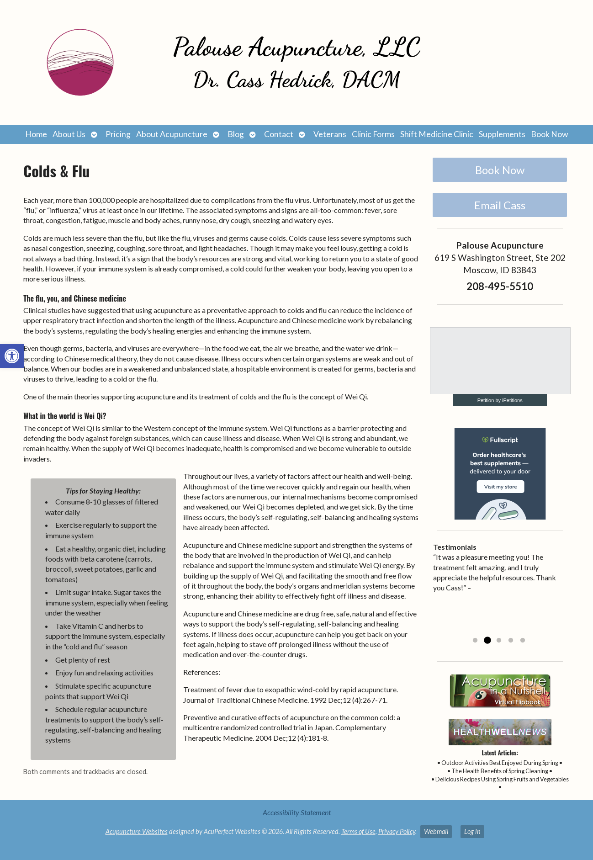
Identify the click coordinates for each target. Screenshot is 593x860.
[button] (12, 356)
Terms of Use (358, 831)
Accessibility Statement (297, 812)
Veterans (329, 134)
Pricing (118, 134)
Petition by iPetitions (500, 400)
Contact (278, 134)
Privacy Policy (396, 831)
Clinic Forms (373, 134)
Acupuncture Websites (137, 831)
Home (36, 134)
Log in (472, 831)
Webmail (436, 831)
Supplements (502, 134)
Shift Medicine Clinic (436, 134)
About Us (69, 134)
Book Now (549, 134)
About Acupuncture (171, 134)
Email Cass (499, 205)
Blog (236, 134)
